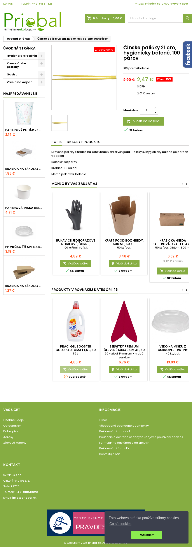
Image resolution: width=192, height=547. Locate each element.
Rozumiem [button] (147, 535)
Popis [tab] (56, 141)
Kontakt (8, 3)
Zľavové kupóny (14, 443)
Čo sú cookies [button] (120, 524)
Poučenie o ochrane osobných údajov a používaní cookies (141, 437)
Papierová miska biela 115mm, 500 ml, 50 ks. (24, 208)
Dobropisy (10, 431)
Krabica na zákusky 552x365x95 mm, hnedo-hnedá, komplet (24, 286)
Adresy (8, 437)
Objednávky (12, 426)
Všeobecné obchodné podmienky (124, 426)
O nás (103, 420)
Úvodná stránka (19, 48)
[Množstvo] (146, 110)
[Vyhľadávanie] (160, 18)
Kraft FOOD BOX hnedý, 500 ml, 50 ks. (124, 242)
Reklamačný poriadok (115, 431)
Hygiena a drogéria (22, 56)
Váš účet (11, 409)
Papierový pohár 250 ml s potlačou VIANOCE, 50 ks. (24, 130)
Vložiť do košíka (143, 121)
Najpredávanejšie (20, 93)
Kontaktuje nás (109, 454)
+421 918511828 (42, 3)
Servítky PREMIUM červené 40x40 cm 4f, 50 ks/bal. (124, 350)
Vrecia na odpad (20, 82)
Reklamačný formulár (114, 448)
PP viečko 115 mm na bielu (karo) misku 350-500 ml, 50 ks (24, 247)
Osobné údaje (13, 420)
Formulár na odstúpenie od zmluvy (123, 443)
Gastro (12, 74)
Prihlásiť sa (153, 3)
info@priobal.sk (24, 498)
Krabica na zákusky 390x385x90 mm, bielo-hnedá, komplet (24, 168)
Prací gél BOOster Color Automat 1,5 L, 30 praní (76, 350)
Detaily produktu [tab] (84, 141)
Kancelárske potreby (16, 65)
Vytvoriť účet (179, 3)
